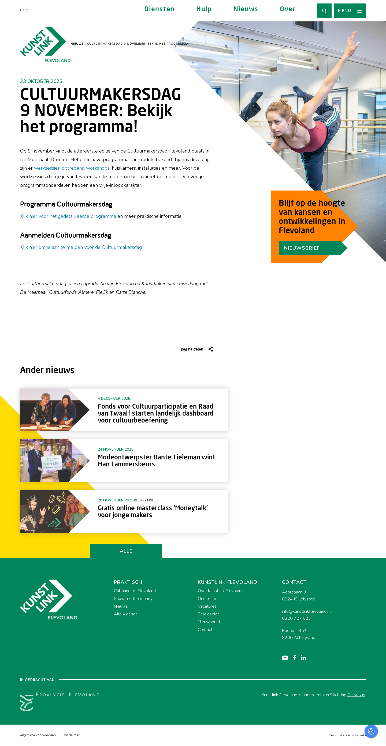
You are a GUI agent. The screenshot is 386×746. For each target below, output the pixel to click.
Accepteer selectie (340, 736)
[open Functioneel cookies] (377, 685)
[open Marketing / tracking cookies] (377, 701)
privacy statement (359, 667)
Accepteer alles (340, 720)
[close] (378, 651)
